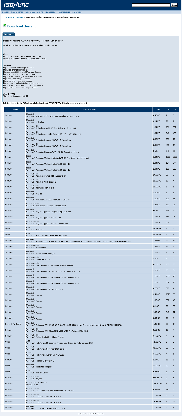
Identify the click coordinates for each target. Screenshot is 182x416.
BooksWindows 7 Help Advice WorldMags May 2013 (45, 354)
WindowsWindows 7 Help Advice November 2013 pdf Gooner (47, 348)
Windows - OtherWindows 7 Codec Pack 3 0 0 (38, 258)
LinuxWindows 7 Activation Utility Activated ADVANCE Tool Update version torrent (57, 157)
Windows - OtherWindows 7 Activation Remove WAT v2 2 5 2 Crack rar (48, 145)
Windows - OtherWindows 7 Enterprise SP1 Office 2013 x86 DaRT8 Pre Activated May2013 (57, 330)
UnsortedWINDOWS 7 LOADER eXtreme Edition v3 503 (45, 407)
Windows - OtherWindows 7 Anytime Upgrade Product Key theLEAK (47, 222)
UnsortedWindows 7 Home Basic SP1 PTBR (40, 360)
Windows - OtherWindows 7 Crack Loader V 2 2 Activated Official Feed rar (50, 264)
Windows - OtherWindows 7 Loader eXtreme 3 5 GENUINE (43, 395)
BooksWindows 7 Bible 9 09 (35, 228)
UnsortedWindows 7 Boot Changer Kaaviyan (40, 252)
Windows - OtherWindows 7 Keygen (34, 378)
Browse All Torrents (14, 17)
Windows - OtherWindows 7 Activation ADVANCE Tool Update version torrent (51, 127)
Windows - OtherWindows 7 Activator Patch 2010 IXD (41, 181)
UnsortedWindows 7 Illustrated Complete (39, 366)
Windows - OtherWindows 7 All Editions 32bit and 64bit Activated (46, 205)
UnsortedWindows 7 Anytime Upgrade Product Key (43, 216)
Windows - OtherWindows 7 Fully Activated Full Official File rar (45, 336)
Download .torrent (21, 26)
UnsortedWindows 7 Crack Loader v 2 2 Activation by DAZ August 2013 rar (53, 270)
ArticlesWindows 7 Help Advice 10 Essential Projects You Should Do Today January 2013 (59, 342)
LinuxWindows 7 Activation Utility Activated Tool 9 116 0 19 (48, 163)
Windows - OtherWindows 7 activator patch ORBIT (40, 187)
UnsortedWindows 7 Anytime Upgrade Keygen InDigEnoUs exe (48, 211)
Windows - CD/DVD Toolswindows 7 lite (36, 384)
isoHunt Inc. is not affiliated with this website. (91, 414)
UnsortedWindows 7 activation (35, 121)
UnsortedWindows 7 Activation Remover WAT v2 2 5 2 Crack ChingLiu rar (52, 151)
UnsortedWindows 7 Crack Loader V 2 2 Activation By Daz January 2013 (52, 276)
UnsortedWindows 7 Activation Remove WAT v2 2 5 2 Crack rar (48, 139)
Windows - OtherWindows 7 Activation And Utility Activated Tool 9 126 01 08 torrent (53, 133)
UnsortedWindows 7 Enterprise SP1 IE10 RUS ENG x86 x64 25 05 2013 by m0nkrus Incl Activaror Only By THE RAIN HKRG (74, 324)
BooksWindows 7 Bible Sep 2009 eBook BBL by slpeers (46, 234)
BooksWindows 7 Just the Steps (37, 372)
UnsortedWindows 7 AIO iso (34, 193)
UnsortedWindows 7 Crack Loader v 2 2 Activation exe (45, 288)
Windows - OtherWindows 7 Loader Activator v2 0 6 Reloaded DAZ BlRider (50, 389)
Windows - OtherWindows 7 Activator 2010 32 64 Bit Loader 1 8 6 (46, 175)
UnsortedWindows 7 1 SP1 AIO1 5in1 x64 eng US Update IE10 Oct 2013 (52, 115)
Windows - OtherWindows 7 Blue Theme (36, 246)
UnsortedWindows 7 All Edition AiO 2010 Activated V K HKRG (48, 199)
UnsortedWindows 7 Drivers (34, 294)
